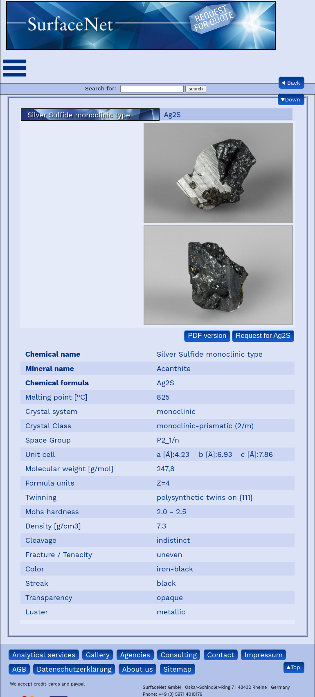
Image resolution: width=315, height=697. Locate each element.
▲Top (293, 667)
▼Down (290, 99)
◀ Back (290, 82)
